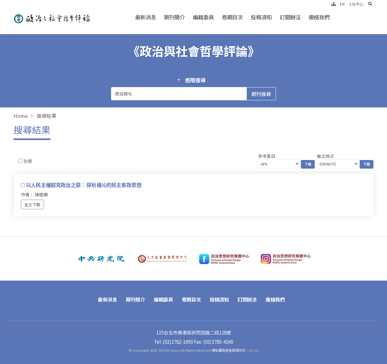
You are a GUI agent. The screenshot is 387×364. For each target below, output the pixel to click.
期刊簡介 (174, 17)
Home (21, 115)
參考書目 (266, 156)
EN (342, 3)
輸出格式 (325, 156)
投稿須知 (261, 17)
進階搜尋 (195, 80)
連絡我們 (319, 17)
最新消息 (145, 17)
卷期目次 (232, 17)
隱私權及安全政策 (225, 350)
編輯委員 (203, 17)
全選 (27, 161)
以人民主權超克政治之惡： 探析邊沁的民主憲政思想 (83, 185)
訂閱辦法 (290, 17)
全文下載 (32, 204)
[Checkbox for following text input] (20, 161)
